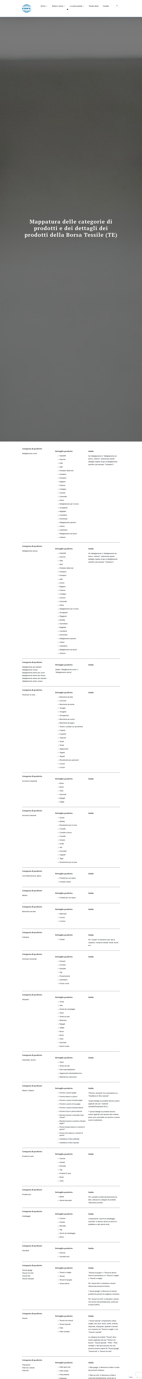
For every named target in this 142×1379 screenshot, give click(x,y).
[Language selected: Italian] (133, 1377)
